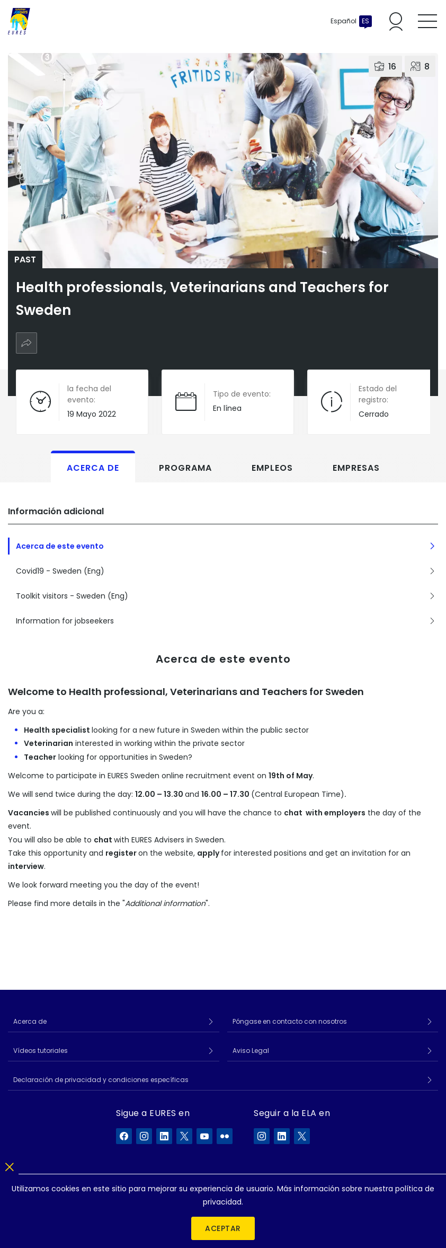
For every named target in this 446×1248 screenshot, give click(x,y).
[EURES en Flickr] (225, 1136)
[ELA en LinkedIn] (282, 1136)
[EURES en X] (184, 1136)
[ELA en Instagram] (262, 1136)
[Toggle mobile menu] (427, 21)
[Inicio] (19, 21)
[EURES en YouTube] (204, 1136)
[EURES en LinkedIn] (164, 1136)
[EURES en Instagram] (144, 1136)
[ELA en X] (302, 1136)
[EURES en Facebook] (124, 1136)
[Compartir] (26, 343)
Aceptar (223, 1228)
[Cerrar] (9, 1165)
